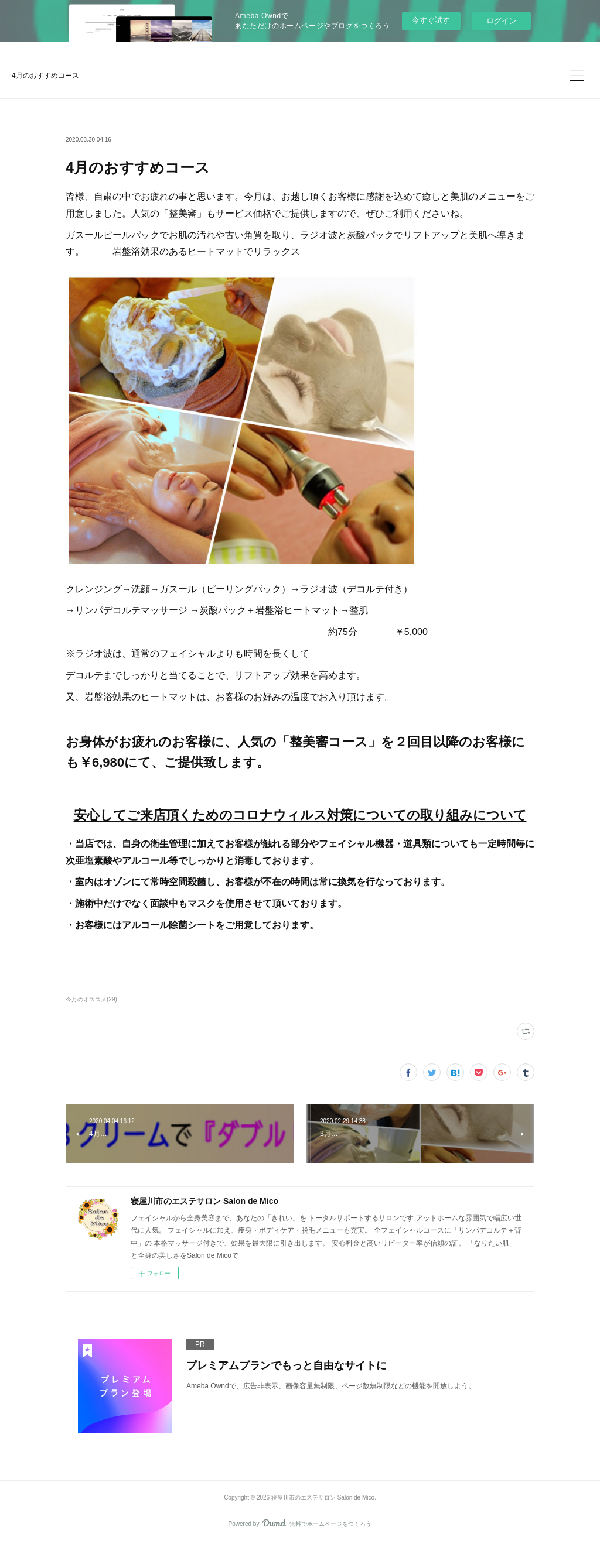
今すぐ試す (431, 20)
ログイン (501, 20)
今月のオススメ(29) (91, 999)
